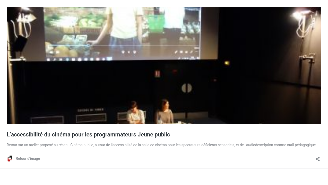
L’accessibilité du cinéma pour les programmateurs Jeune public (88, 134)
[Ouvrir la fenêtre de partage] (317, 157)
